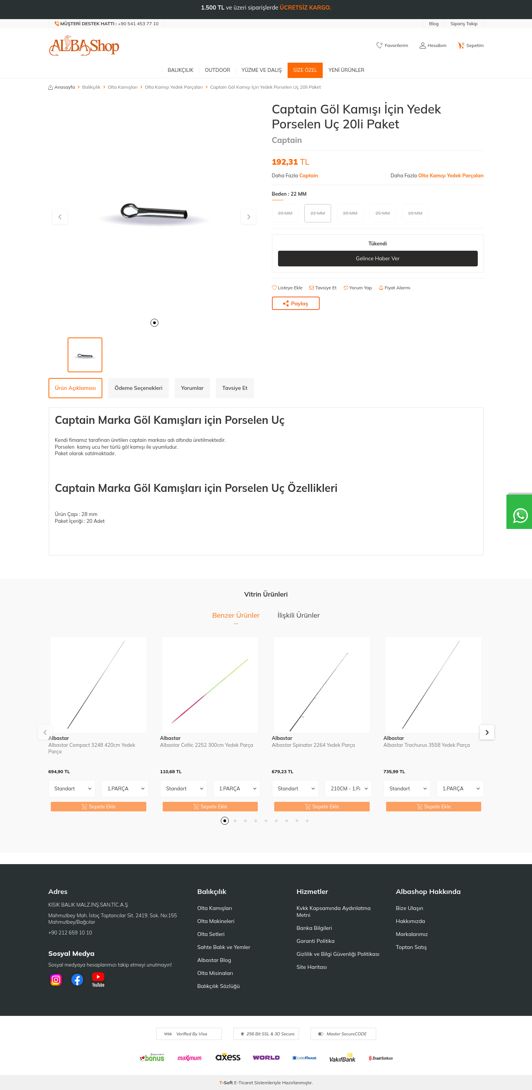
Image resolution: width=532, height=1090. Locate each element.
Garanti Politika (316, 941)
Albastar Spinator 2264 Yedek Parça (313, 745)
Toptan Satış (411, 947)
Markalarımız (412, 934)
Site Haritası (312, 966)
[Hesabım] (433, 45)
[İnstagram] (56, 979)
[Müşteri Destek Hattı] (107, 23)
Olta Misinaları (215, 973)
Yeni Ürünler (346, 70)
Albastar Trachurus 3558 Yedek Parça (426, 745)
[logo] (84, 45)
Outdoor (217, 70)
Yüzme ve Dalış (262, 70)
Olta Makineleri (215, 921)
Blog (434, 23)
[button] (154, 322)
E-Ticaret (243, 1082)
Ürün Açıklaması (75, 387)
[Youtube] (98, 979)
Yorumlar (192, 387)
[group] (154, 208)
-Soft (226, 1082)
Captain (287, 140)
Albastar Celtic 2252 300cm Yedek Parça (206, 745)
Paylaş (295, 303)
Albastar (59, 738)
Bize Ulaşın (410, 908)
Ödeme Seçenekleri (138, 387)
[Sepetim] (470, 45)
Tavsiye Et (322, 287)
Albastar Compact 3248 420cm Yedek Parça (92, 748)
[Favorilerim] (392, 45)
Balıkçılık (181, 70)
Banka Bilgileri (314, 928)
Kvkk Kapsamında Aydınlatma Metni (334, 911)
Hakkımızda (410, 921)
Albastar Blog (214, 960)
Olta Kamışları (122, 87)
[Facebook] (77, 979)
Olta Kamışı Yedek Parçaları (174, 87)
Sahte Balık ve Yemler (224, 947)
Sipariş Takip (464, 23)
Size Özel (305, 70)
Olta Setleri (211, 934)
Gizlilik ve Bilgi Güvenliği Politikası (338, 954)
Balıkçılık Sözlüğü (218, 986)
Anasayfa (62, 87)
